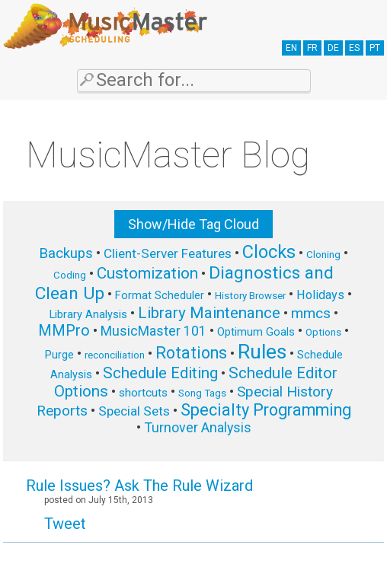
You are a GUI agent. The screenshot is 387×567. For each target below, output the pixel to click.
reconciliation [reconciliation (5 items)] (115, 355)
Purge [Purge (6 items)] (59, 355)
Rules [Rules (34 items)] (262, 351)
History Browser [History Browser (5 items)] (250, 295)
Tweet (65, 523)
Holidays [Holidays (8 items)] (320, 295)
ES (354, 48)
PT (374, 48)
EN (291, 48)
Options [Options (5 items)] (323, 332)
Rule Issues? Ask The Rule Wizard (139, 485)
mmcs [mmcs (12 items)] (311, 313)
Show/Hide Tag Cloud (193, 224)
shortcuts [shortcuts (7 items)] (143, 393)
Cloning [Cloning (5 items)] (323, 254)
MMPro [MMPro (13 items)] (64, 330)
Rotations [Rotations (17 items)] (191, 352)
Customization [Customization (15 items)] (147, 273)
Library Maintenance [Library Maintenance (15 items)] (209, 313)
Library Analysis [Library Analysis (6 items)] (88, 314)
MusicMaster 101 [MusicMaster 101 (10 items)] (153, 331)
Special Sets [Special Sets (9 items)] (134, 411)
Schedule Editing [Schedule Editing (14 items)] (160, 373)
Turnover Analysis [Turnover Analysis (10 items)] (197, 427)
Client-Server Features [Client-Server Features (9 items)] (168, 253)
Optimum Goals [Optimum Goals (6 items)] (256, 332)
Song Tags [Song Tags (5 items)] (202, 393)
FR (312, 48)
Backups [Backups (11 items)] (66, 253)
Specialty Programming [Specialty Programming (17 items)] (266, 409)
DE (333, 48)
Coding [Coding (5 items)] (69, 275)
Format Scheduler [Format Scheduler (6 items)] (159, 295)
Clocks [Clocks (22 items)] (269, 252)
